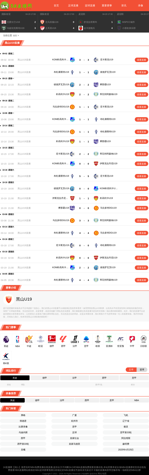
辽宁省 (126, 421)
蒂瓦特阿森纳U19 (108, 94)
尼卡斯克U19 (106, 59)
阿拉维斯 (125, 438)
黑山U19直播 (24, 59)
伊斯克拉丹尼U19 (108, 163)
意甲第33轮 (126, 432)
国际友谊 (6, 14)
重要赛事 (107, 5)
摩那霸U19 (105, 84)
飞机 (126, 415)
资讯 (123, 5)
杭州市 (74, 421)
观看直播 (141, 60)
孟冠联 (81, 14)
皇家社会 (74, 438)
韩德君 (23, 421)
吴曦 (23, 449)
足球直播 (73, 5)
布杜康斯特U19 (61, 72)
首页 (56, 5)
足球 (74, 432)
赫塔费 (126, 444)
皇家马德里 (74, 444)
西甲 (23, 438)
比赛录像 (23, 426)
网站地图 (102, 473)
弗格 (23, 415)
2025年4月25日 (126, 449)
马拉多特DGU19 (61, 106)
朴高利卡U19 (62, 94)
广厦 (74, 415)
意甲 (74, 426)
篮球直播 (90, 5)
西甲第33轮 (23, 444)
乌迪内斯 (23, 432)
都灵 (126, 426)
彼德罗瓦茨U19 (107, 72)
